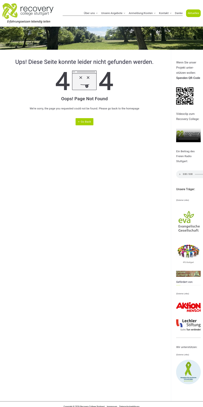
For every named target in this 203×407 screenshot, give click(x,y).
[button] (96, 13)
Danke (179, 13)
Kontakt (165, 13)
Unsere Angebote (113, 13)
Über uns (91, 13)
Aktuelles (193, 13)
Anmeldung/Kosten (142, 13)
